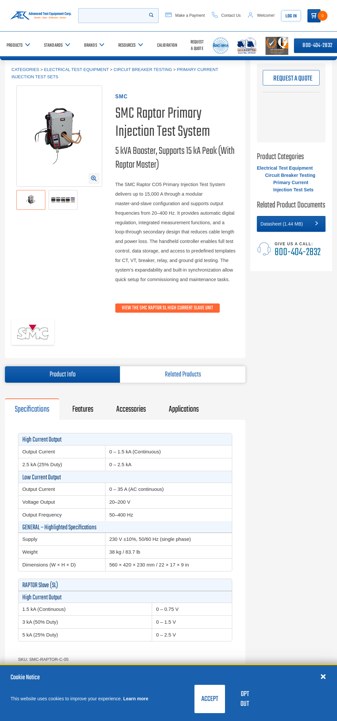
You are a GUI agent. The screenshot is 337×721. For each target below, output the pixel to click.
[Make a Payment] (185, 16)
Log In (291, 16)
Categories (25, 69)
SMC (121, 96)
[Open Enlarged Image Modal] (94, 178)
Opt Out (244, 698)
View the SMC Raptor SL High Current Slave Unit (167, 308)
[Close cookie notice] (323, 676)
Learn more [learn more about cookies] (135, 698)
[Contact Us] (226, 16)
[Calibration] (167, 46)
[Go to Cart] (314, 15)
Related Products (183, 374)
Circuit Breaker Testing (143, 69)
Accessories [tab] (131, 409)
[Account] (261, 16)
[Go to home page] (41, 16)
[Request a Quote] (197, 46)
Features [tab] (82, 409)
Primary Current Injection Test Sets (293, 186)
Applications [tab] (184, 409)
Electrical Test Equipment (76, 69)
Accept (209, 699)
